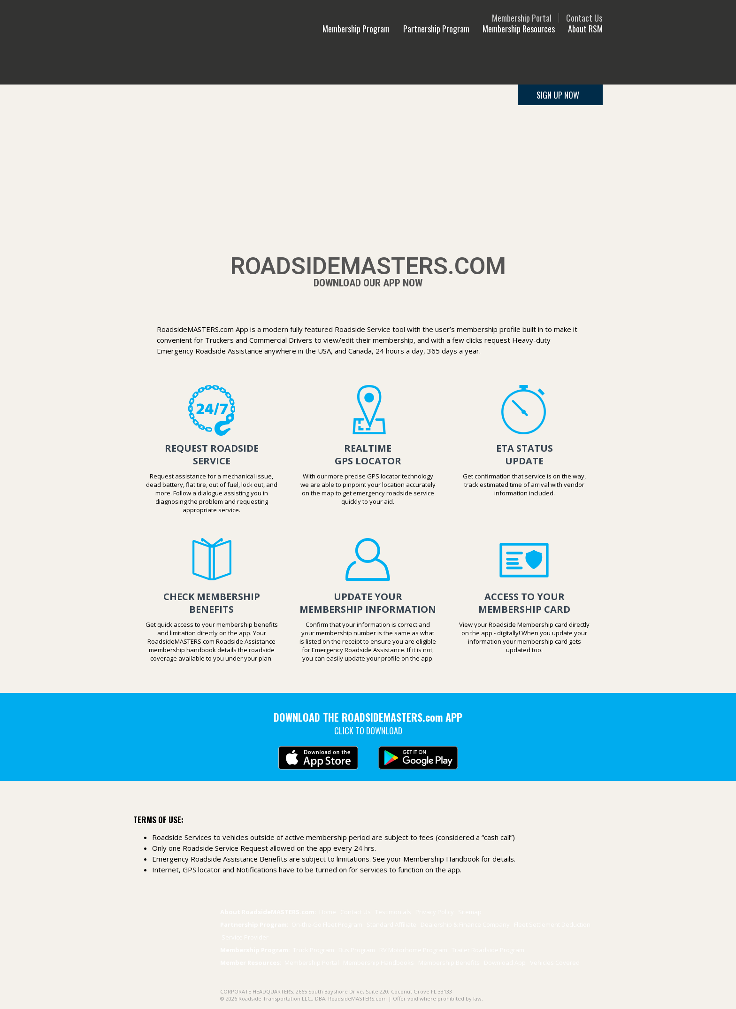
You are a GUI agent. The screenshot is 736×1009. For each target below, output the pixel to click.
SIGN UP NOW (558, 95)
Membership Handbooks (378, 962)
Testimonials (393, 912)
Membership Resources (519, 29)
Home (327, 912)
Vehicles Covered (555, 962)
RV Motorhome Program (414, 950)
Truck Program (314, 950)
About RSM (585, 29)
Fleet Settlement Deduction (552, 924)
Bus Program (357, 950)
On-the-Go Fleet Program (326, 924)
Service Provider (245, 937)
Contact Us (584, 18)
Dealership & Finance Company (465, 924)
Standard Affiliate (392, 924)
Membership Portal (522, 18)
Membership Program (356, 29)
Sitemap (470, 912)
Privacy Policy (435, 912)
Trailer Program (488, 950)
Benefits (449, 962)
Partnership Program (436, 29)
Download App (505, 962)
